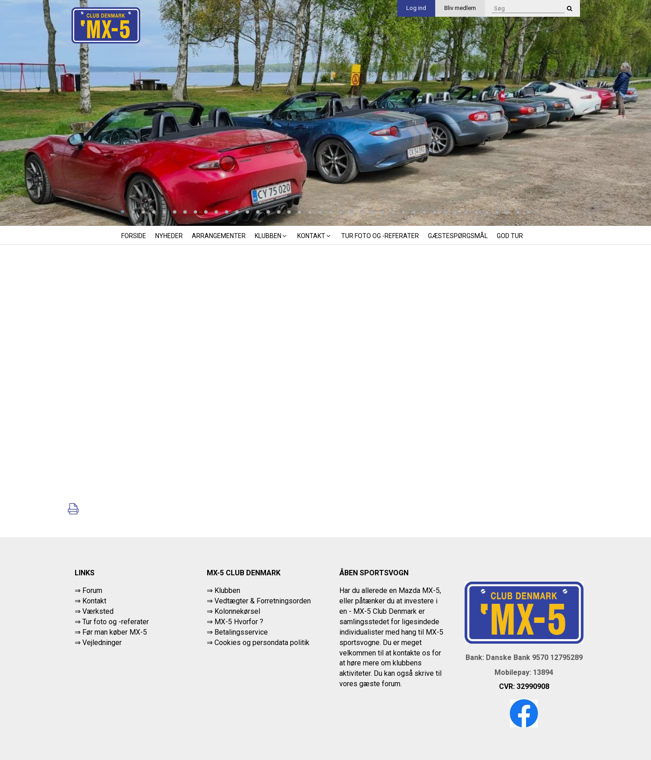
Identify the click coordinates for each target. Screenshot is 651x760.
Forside (133, 235)
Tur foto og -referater (380, 235)
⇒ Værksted (94, 611)
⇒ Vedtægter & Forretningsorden (259, 601)
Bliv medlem (460, 8)
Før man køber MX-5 (114, 632)
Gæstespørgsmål (458, 235)
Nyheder (169, 235)
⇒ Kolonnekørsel (233, 611)
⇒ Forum (88, 590)
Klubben (271, 235)
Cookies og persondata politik (261, 642)
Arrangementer (219, 235)
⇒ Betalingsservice (237, 632)
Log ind (416, 8)
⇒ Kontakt (90, 601)
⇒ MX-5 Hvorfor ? (235, 621)
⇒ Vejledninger (98, 642)
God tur (510, 235)
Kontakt (314, 235)
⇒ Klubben (223, 590)
